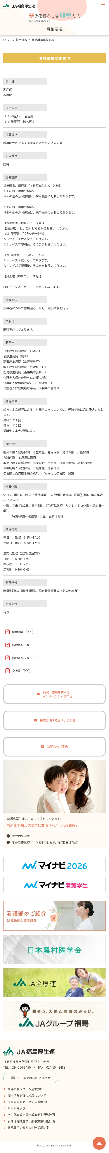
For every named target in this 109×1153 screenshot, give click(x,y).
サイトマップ (16, 1108)
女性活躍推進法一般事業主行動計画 (31, 1121)
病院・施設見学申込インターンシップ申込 (58, 694)
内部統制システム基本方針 (25, 1089)
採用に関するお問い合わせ (57, 720)
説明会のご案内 (57, 746)
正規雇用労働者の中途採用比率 (28, 1127)
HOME (7, 40)
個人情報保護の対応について (27, 1095)
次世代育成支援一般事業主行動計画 (31, 1114)
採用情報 (21, 40)
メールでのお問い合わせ (30, 1078)
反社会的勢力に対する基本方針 (28, 1102)
